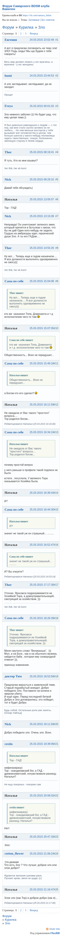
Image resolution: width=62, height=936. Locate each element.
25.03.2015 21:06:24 (42, 853)
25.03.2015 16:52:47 (42, 544)
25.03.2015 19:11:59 (42, 724)
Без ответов (47, 19)
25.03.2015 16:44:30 (42, 509)
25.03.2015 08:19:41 (42, 152)
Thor (8, 152)
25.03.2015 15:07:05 (42, 328)
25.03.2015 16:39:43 (42, 492)
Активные (34, 19)
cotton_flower (14, 853)
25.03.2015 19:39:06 (42, 743)
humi (8, 75)
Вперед (34, 33)
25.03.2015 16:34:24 (42, 432)
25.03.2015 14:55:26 (42, 248)
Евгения (11, 39)
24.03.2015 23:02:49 (42, 39)
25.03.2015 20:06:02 (42, 795)
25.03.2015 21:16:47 (42, 889)
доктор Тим (13, 676)
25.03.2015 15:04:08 (42, 281)
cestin (9, 744)
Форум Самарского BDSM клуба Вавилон (25, 7)
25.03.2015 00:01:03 (42, 106)
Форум (8, 27)
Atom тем (54, 928)
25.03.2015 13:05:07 (42, 199)
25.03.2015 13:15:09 (42, 216)
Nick (8, 179)
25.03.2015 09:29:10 (42, 179)
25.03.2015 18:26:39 (42, 618)
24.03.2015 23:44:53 (42, 75)
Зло (41, 27)
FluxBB (55, 933)
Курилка (26, 27)
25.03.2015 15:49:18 (42, 363)
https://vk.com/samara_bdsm (37, 15)
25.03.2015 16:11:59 (42, 404)
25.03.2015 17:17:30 (42, 584)
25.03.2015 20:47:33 (42, 836)
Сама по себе (14, 281)
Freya (9, 106)
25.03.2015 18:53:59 (42, 676)
